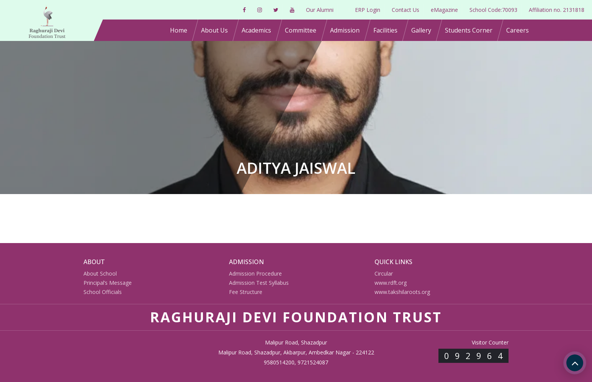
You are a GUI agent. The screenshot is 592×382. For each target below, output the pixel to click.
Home (178, 30)
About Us (214, 30)
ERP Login (367, 9)
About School (100, 273)
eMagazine (444, 9)
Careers (517, 30)
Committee (300, 30)
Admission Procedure (255, 273)
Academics (256, 30)
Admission (345, 30)
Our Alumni (320, 9)
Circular (383, 273)
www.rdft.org (390, 282)
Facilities (385, 30)
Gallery (421, 30)
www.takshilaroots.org (402, 291)
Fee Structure (245, 291)
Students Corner (468, 30)
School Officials (102, 291)
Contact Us (405, 9)
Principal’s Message (107, 282)
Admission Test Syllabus (259, 282)
